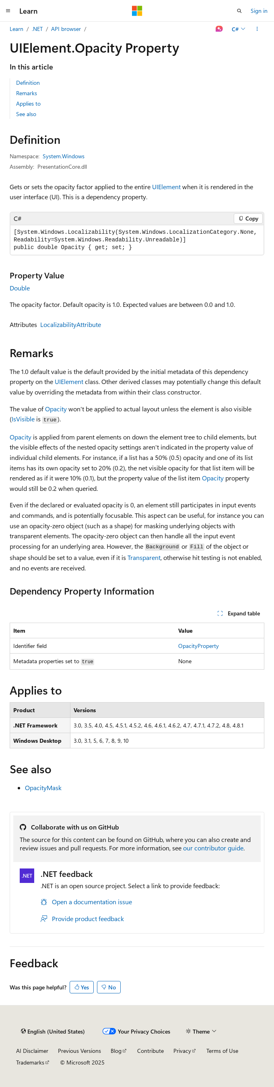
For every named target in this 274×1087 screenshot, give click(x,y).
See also (26, 114)
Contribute (150, 1050)
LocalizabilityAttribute (70, 324)
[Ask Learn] (219, 28)
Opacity (56, 409)
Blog (116, 1050)
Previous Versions (79, 1050)
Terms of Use (222, 1050)
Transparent (144, 557)
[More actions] (257, 28)
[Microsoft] (137, 11)
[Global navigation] (8, 11)
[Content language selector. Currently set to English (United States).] (53, 1031)
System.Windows (63, 156)
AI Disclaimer (32, 1050)
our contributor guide (213, 848)
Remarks (26, 93)
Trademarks (30, 1062)
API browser (66, 29)
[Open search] (239, 11)
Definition (28, 82)
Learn (16, 29)
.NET (37, 29)
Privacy (182, 1050)
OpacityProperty (198, 646)
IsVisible (23, 419)
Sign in (259, 10)
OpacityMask (43, 787)
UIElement (166, 186)
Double (20, 288)
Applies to (28, 103)
